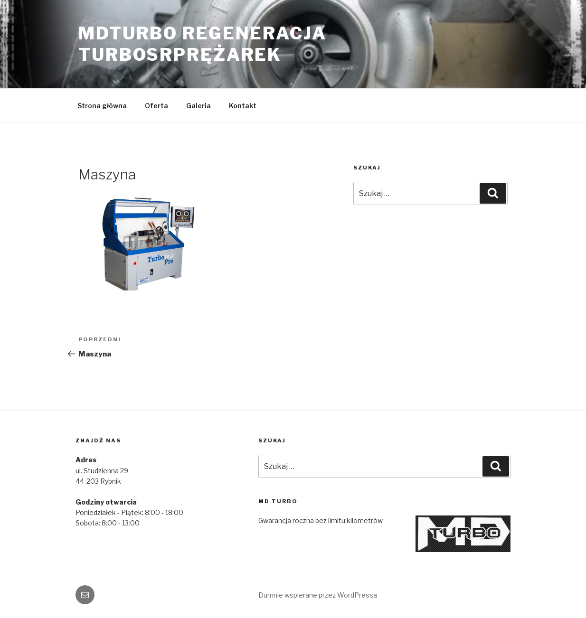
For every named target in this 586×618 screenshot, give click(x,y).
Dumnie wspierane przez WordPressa (317, 595)
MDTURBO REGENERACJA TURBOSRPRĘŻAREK (202, 44)
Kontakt (242, 106)
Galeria (198, 106)
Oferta (156, 106)
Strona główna (102, 106)
